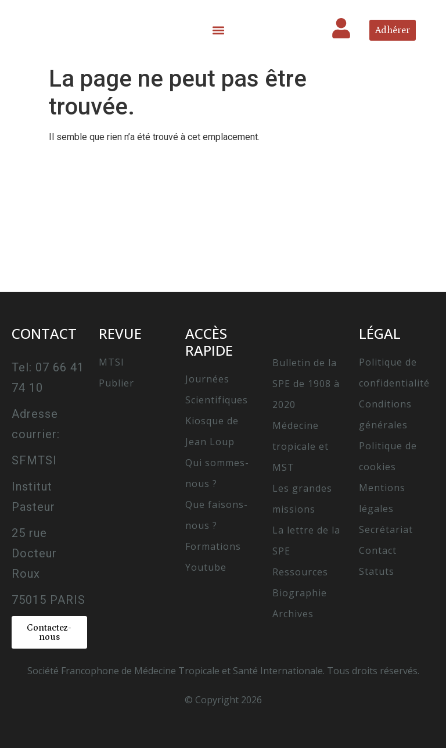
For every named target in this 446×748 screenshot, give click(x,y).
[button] (218, 30)
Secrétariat (386, 529)
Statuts (376, 571)
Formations (213, 546)
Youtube (205, 567)
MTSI (111, 362)
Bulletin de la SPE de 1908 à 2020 (306, 383)
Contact (378, 550)
